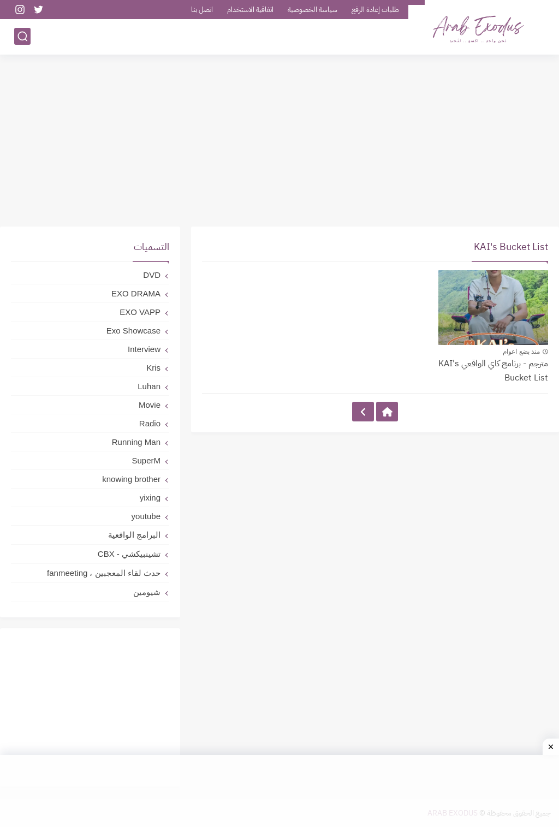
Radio (149, 423)
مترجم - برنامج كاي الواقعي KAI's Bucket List (493, 370)
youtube (146, 516)
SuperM (146, 460)
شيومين (146, 592)
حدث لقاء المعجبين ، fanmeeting (103, 573)
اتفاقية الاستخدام (250, 9)
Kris (153, 367)
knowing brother (131, 479)
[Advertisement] (279, 142)
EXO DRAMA (135, 293)
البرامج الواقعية (134, 534)
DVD (151, 274)
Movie (149, 404)
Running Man (136, 442)
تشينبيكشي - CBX (129, 553)
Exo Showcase (133, 330)
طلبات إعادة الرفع (375, 9)
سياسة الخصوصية (312, 9)
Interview (144, 349)
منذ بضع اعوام (521, 351)
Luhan (149, 386)
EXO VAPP (140, 312)
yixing (150, 497)
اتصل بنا (202, 9)
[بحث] (22, 36)
